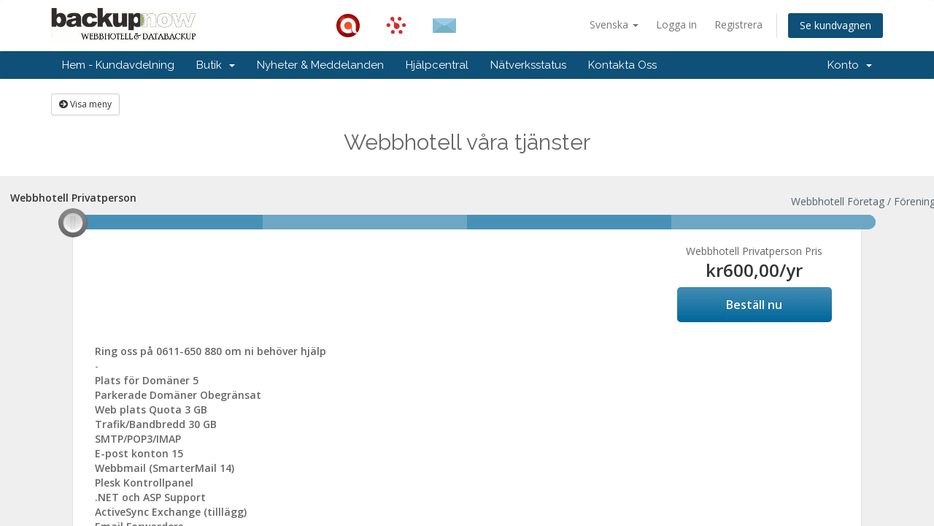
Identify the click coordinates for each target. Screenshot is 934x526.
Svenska (614, 24)
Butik (215, 65)
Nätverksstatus (528, 65)
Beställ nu (754, 305)
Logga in (676, 24)
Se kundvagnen (835, 25)
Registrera (738, 24)
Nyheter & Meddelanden (320, 65)
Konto (849, 65)
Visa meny (85, 104)
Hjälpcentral (437, 65)
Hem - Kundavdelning (118, 65)
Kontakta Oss (622, 65)
